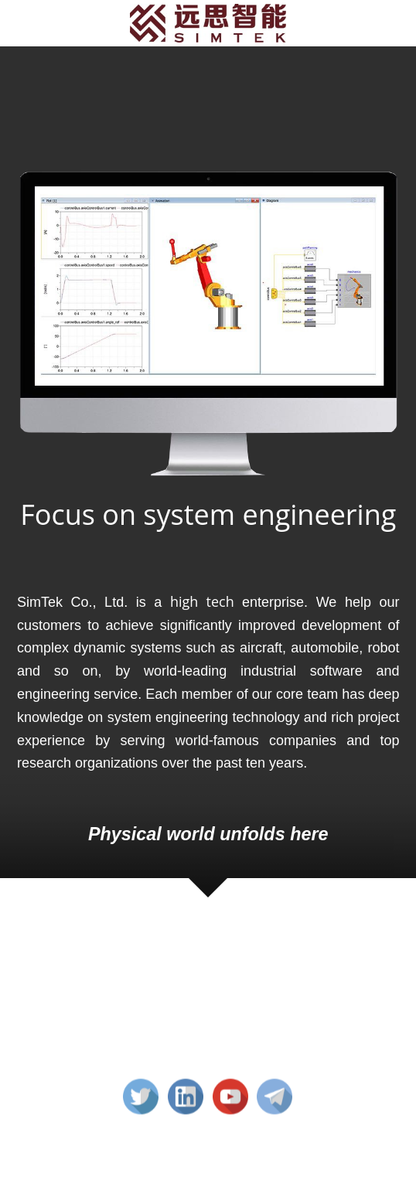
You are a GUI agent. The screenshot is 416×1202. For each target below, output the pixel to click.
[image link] (208, 22)
